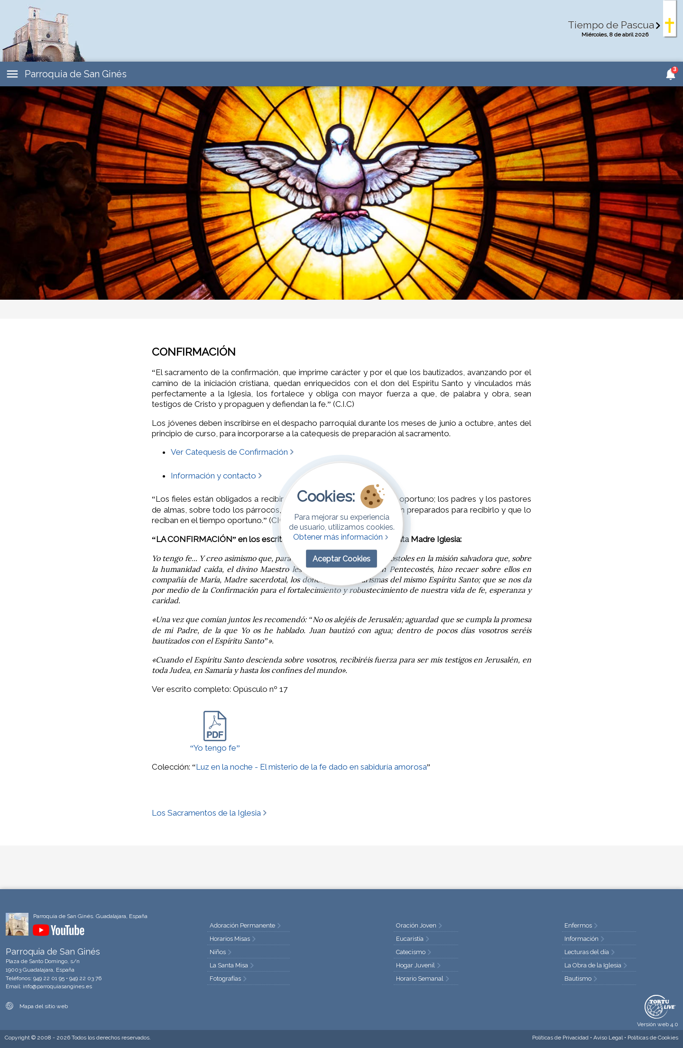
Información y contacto (217, 475)
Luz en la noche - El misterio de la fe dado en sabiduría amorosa (311, 767)
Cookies (653, 1037)
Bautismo (581, 978)
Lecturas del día (590, 952)
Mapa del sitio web (37, 1006)
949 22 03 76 (85, 978)
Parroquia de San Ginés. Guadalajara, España (90, 916)
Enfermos (582, 925)
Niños (221, 952)
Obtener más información (341, 537)
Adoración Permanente (246, 925)
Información (585, 938)
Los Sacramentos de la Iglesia (210, 813)
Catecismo (414, 952)
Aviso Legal (608, 1037)
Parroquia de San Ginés (76, 74)
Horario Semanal (423, 978)
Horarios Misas (234, 938)
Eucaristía (413, 938)
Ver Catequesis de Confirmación (233, 452)
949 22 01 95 (49, 978)
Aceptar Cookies (341, 558)
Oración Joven (420, 925)
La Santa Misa (233, 965)
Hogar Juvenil (419, 965)
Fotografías (229, 978)
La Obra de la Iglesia (596, 965)
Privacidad (560, 1037)
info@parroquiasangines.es (57, 986)
